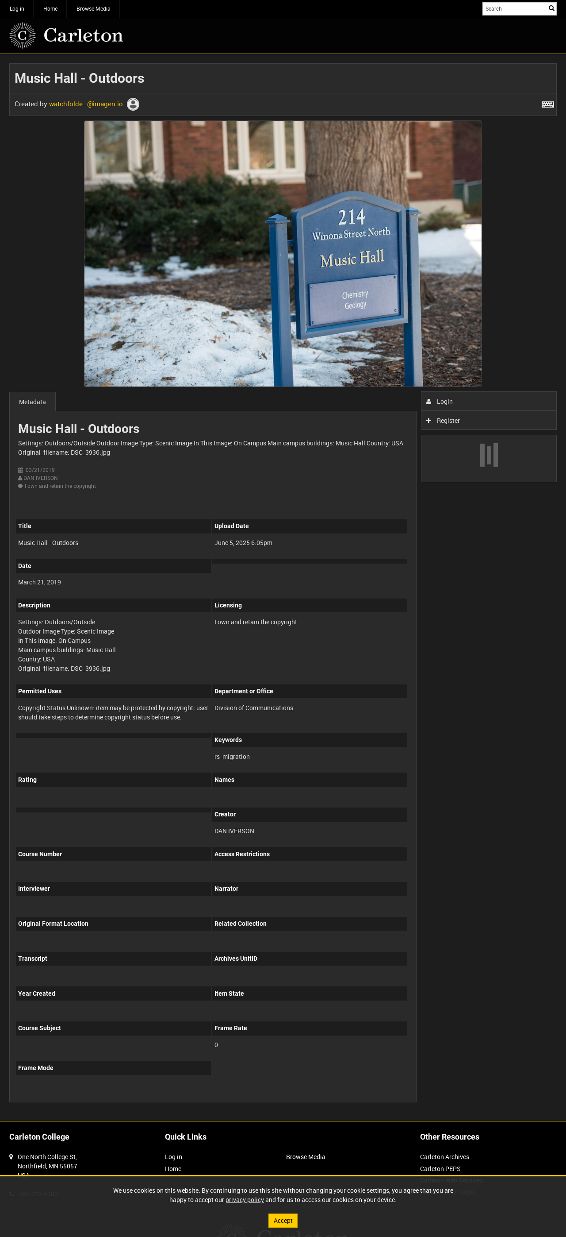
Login (439, 401)
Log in (17, 8)
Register (443, 420)
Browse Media (93, 8)
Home (50, 8)
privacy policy (245, 1199)
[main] (283, 587)
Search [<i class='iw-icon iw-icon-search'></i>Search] (552, 8)
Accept (283, 1220)
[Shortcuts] (548, 102)
